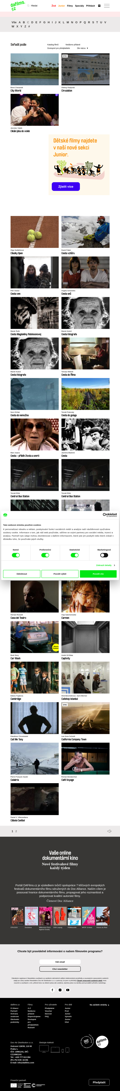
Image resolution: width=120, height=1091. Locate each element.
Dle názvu (81, 48)
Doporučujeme (34, 1015)
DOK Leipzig (58, 927)
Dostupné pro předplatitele (58, 48)
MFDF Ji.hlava (87, 927)
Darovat (49, 1013)
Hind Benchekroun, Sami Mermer (76, 696)
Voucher (49, 1010)
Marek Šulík (16, 331)
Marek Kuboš (67, 331)
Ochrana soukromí (15, 1014)
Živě (53, 6)
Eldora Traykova (18, 696)
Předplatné (50, 1008)
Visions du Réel (102, 927)
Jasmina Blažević (69, 453)
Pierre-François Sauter (21, 777)
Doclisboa (28, 927)
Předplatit (99, 1079)
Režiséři (32, 1025)
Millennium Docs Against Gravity (45, 928)
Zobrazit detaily (104, 565)
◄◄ (106, 831)
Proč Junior (68, 1011)
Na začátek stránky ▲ (100, 1004)
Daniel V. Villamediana (21, 817)
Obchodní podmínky (15, 1019)
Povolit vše (98, 574)
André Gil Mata (68, 655)
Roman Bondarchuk (70, 777)
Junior (61, 6)
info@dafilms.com (25, 1060)
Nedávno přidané (73, 45)
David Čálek (67, 250)
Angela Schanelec (69, 291)
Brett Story (15, 655)
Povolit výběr (59, 574)
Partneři (14, 1010)
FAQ (47, 1015)
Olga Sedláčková (18, 250)
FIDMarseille (72, 927)
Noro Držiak (16, 412)
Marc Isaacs (16, 453)
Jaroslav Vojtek (17, 128)
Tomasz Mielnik (68, 372)
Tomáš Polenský (68, 412)
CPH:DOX (14, 927)
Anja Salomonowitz (70, 615)
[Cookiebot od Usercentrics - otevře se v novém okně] (105, 515)
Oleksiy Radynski (69, 88)
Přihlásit (90, 6)
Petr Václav (16, 291)
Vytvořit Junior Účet (68, 1017)
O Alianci (15, 1008)
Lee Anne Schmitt (69, 736)
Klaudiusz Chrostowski (21, 736)
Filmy (70, 6)
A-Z (29, 1008)
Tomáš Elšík (16, 493)
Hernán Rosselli (18, 615)
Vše (14, 22)
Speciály (79, 6)
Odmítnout (21, 574)
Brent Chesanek (18, 88)
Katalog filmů (53, 45)
